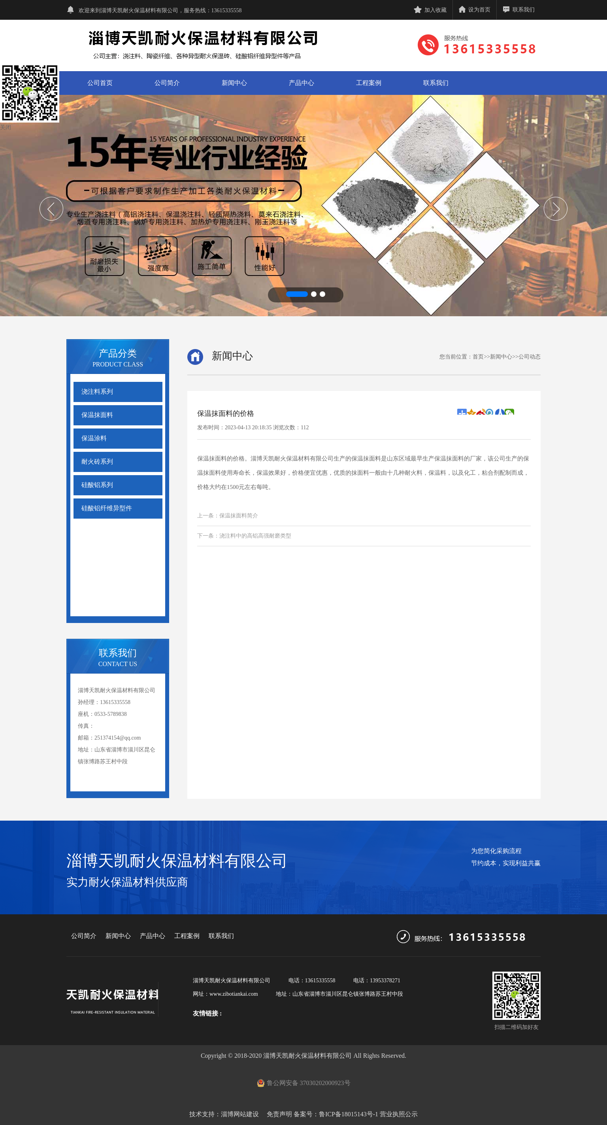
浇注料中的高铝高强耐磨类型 (255, 536)
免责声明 (278, 1114)
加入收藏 (430, 10)
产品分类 (118, 353)
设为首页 (474, 10)
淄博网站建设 (240, 1114)
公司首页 (100, 82)
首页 (478, 357)
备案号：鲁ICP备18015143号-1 (336, 1114)
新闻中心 (234, 82)
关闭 (5, 127)
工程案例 (368, 82)
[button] (297, 294)
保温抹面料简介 (238, 516)
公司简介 (167, 82)
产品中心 (301, 82)
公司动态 (529, 357)
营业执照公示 (399, 1114)
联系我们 (519, 10)
